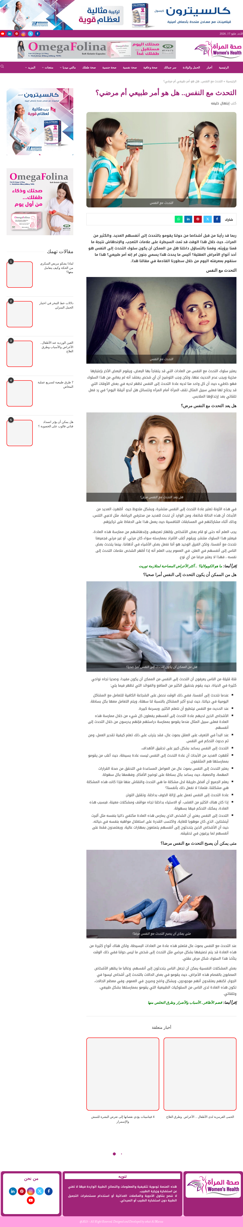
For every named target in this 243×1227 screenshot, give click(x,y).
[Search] (2, 68)
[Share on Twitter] (208, 219)
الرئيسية (224, 67)
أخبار (209, 67)
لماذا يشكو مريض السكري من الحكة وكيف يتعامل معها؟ (57, 268)
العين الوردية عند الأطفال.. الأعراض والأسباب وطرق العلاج (56, 347)
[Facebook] (37, 33)
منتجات (49, 67)
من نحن (31, 1178)
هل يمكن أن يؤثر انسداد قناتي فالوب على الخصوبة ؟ (56, 424)
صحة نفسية (130, 67)
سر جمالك (170, 67)
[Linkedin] (9, 33)
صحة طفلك (89, 67)
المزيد (31, 67)
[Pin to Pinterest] (198, 219)
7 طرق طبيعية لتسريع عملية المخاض (55, 384)
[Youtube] (2, 33)
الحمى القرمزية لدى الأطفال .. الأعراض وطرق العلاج (200, 1116)
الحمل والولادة (191, 67)
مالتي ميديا (69, 67)
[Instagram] (23, 33)
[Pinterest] (16, 33)
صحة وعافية (150, 67)
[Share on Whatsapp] (179, 219)
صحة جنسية (109, 67)
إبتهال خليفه (220, 103)
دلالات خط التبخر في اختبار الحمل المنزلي (56, 305)
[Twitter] (30, 33)
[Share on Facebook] (217, 219)
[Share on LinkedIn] (188, 219)
